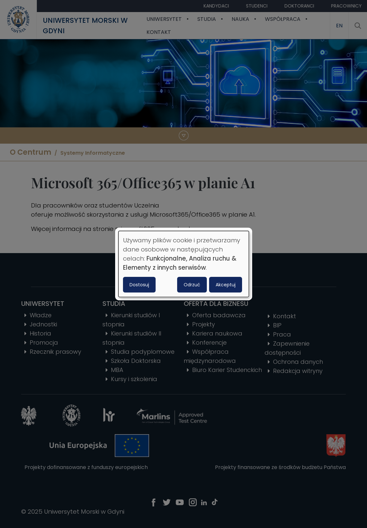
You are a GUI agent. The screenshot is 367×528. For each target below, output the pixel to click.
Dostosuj (139, 284)
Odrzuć (192, 284)
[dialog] (183, 264)
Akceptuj (226, 284)
